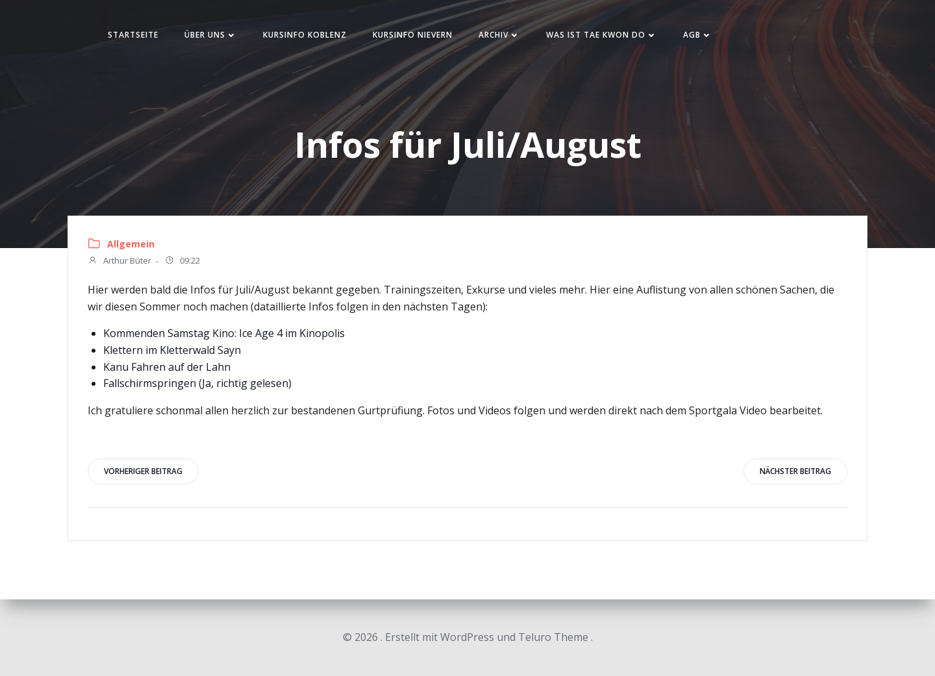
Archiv (499, 34)
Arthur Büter (119, 262)
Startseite (133, 34)
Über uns (210, 34)
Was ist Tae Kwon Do (601, 34)
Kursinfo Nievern (413, 34)
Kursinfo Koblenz (305, 34)
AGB (697, 34)
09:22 (182, 262)
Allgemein (131, 244)
